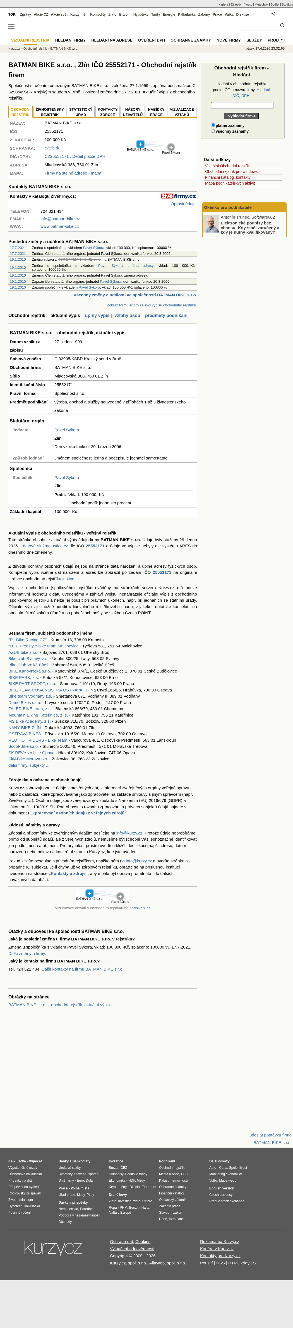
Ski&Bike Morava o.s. (28, 758)
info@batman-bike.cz (60, 218)
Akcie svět (59, 14)
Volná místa (80, 1188)
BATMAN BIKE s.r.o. (64, 48)
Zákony (204, 14)
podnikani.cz (139, 908)
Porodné (86, 1209)
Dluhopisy (116, 1174)
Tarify (155, 14)
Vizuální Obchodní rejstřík (227, 166)
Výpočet (35, 1161)
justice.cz (71, 578)
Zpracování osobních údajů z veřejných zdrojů (78, 813)
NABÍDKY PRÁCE (156, 112)
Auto (212, 1168)
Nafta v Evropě (120, 1213)
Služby (254, 40)
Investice (116, 1161)
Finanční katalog (171, 1193)
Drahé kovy (118, 1195)
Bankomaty (81, 1161)
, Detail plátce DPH (75, 156)
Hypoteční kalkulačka (24, 1206)
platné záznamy (227, 125)
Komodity (97, 14)
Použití (206, 1263)
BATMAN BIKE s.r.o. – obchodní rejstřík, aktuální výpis (59, 1004)
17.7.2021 (18, 248)
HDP (131, 1180)
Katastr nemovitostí (173, 1180)
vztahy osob (127, 315)
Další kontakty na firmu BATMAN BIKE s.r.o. (82, 969)
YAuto (248, 4)
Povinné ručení (19, 1213)
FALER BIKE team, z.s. (30, 708)
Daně (163, 1219)
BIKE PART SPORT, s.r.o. (32, 683)
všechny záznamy (230, 131)
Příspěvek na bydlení (24, 1187)
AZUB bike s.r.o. (23, 652)
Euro (80, 1180)
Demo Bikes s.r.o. (24, 702)
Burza (113, 1168)
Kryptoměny (118, 1187)
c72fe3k (52, 148)
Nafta (145, 1208)
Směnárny (66, 1180)
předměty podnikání (166, 315)
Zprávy (25, 14)
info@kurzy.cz (129, 833)
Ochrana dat (121, 1241)
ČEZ (124, 1168)
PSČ (184, 1174)
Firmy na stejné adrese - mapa (73, 173)
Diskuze (242, 14)
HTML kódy (238, 1263)
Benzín (134, 1208)
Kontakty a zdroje (68, 873)
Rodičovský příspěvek (24, 1193)
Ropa (113, 1208)
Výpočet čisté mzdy (22, 1168)
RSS (220, 1263)
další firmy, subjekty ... (28, 765)
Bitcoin (125, 14)
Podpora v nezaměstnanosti (79, 1215)
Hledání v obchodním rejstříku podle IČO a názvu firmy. (241, 90)
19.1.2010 (18, 259)
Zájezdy (236, 4)
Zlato (113, 14)
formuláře (176, 1219)
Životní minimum (20, 1200)
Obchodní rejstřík (35, 48)
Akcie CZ (41, 14)
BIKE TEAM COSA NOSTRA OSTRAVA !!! (47, 690)
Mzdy (81, 1195)
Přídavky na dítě (20, 1180)
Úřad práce (67, 1195)
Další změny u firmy (26, 953)
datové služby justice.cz (45, 545)
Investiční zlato (129, 1201)
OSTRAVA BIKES (24, 733)
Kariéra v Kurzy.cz (217, 1248)
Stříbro (147, 1201)
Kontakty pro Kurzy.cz (220, 1255)
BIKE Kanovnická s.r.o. (29, 671)
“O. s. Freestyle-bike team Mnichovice (43, 646)
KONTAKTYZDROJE (107, 112)
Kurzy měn (78, 14)
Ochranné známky (190, 40)
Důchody (65, 1222)
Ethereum (148, 1187)
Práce (217, 14)
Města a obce (169, 1174)
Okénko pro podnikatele (228, 207)
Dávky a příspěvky (73, 1202)
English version (221, 1188)
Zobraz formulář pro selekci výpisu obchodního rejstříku (151, 305)
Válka (229, 14)
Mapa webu (227, 1180)
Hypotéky (140, 14)
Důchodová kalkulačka (25, 1174)
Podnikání (167, 1161)
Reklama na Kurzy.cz (219, 1241)
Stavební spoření (87, 1174)
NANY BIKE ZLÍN (24, 727)
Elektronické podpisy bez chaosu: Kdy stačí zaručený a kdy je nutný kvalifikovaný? (250, 227)
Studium (287, 4)
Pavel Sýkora (93, 248)
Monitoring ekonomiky (225, 1174)
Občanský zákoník (172, 1200)
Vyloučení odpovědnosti (132, 1248)
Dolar (90, 1180)
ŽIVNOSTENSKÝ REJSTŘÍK (50, 112)
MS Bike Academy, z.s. (29, 721)
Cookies (142, 1241)
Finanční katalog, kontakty (228, 177)
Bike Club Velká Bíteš (28, 664)
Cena (223, 1168)
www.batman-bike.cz (59, 226)
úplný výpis (97, 315)
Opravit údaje (183, 203)
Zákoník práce (169, 1206)
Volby (213, 1180)
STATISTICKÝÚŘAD (80, 112)
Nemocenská (68, 1209)
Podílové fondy (136, 1174)
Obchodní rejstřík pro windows (231, 171)
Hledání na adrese (112, 40)
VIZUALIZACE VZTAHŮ (182, 112)
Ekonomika (117, 1180)
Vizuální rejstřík (30, 40)
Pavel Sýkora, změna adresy (125, 265)
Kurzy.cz (14, 48)
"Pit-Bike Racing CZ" (27, 639)
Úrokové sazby (70, 1168)
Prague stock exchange (226, 1201)
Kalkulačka (187, 14)
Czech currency (220, 1195)
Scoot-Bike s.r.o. (23, 746)
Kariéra (223, 4)
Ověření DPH (151, 40)
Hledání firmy (70, 40)
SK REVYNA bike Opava (31, 752)
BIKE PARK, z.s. (23, 677)
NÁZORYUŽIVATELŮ (133, 112)
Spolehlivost (238, 1168)
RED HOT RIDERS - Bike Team (37, 740)
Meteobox (261, 4)
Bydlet (275, 4)
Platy (90, 1195)
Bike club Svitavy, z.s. (28, 658)
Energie (169, 14)
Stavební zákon (170, 1213)
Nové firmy (229, 40)
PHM (123, 1208)
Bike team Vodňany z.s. (30, 696)
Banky (64, 1161)
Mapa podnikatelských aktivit (230, 183)
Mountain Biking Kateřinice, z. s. (38, 715)
